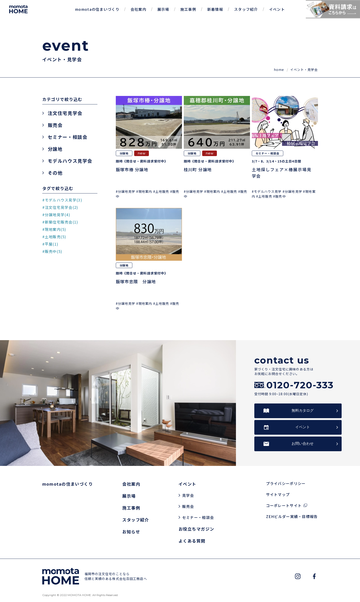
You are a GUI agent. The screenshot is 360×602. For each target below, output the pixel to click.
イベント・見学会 (304, 69)
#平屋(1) (50, 244)
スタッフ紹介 (246, 9)
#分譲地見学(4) (56, 214)
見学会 (188, 495)
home (279, 69)
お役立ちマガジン (196, 529)
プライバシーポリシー (286, 483)
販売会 (55, 125)
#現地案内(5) (54, 229)
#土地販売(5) (54, 236)
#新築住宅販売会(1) (60, 222)
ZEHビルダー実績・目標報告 (292, 516)
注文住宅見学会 (65, 113)
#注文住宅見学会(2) (60, 207)
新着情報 (215, 9)
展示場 (163, 9)
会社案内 (138, 9)
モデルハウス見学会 (70, 161)
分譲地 (55, 149)
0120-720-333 (300, 385)
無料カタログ (303, 410)
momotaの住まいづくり (97, 9)
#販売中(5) (52, 251)
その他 (55, 173)
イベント (277, 9)
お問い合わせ (303, 443)
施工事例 (188, 9)
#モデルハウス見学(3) (62, 200)
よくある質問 (192, 541)
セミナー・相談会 (68, 137)
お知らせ (131, 532)
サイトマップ (278, 494)
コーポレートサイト (284, 505)
